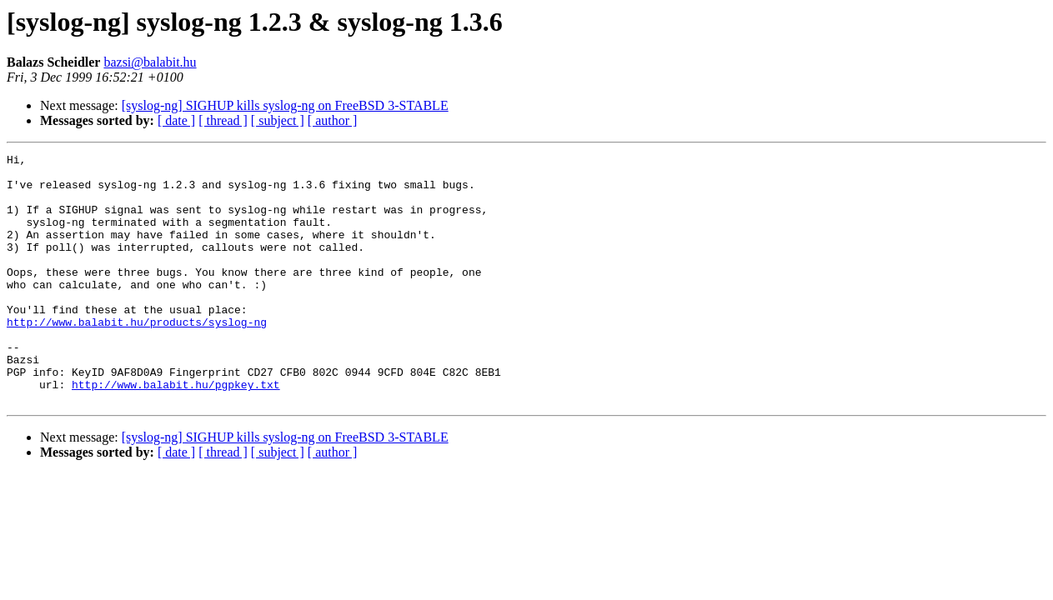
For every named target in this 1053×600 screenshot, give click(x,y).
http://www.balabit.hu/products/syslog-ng (137, 356)
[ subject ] (277, 120)
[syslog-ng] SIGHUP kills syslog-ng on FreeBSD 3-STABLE (285, 105)
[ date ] (176, 120)
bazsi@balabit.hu (149, 62)
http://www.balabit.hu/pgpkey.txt (176, 431)
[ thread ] (223, 120)
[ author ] (333, 120)
